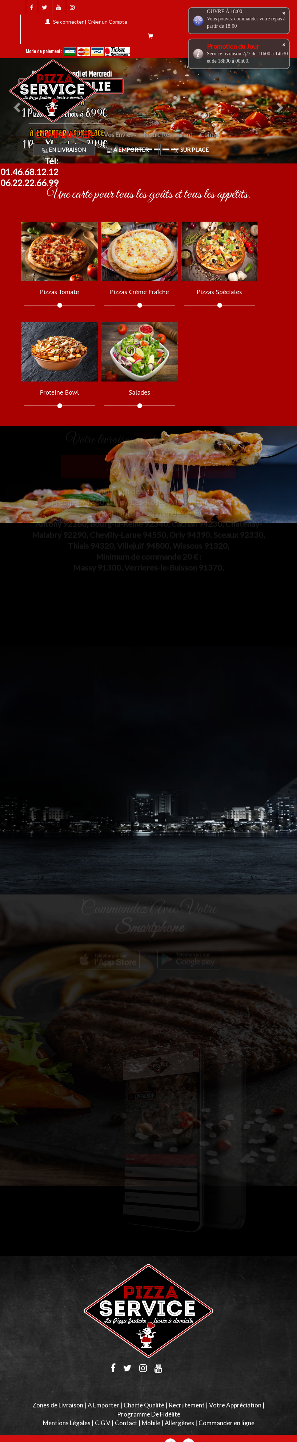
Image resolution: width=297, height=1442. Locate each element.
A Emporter (128, 149)
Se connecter (68, 22)
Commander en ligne (226, 1423)
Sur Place (191, 149)
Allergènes (179, 1423)
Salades (139, 392)
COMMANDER (66, 134)
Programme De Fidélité (148, 1414)
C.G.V (103, 1423)
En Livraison (64, 149)
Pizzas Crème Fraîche (139, 292)
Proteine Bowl (59, 392)
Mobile (151, 1423)
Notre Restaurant (168, 134)
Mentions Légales (67, 1423)
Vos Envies (120, 134)
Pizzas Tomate (59, 292)
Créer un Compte (107, 22)
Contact (211, 134)
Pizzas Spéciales (219, 292)
